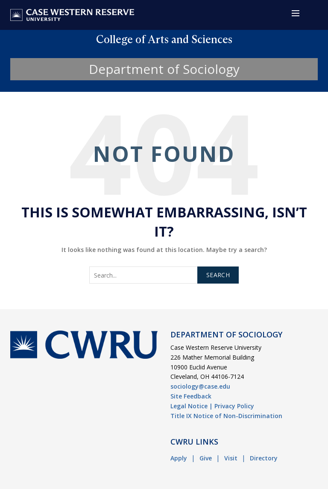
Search (218, 275)
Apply (178, 458)
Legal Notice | (191, 406)
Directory (264, 458)
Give (205, 458)
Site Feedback (190, 396)
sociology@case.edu (200, 386)
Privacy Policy (234, 406)
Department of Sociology (164, 69)
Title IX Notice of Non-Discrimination (226, 416)
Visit (230, 458)
